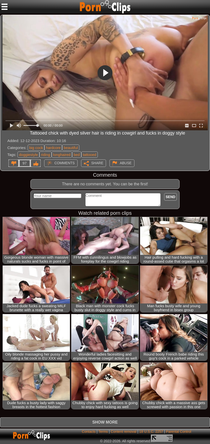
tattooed (89, 154)
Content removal (123, 432)
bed (77, 154)
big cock (36, 148)
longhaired (62, 154)
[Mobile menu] (4, 7)
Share (97, 163)
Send (170, 197)
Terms (103, 432)
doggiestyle (28, 154)
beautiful (71, 148)
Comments (64, 163)
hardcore (53, 148)
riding (45, 154)
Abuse (125, 163)
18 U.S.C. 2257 (151, 432)
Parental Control (178, 432)
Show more (105, 422)
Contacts (89, 432)
